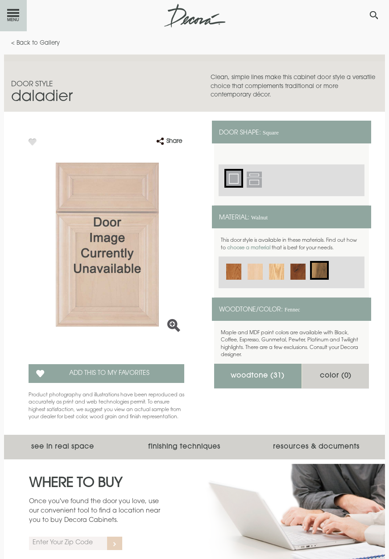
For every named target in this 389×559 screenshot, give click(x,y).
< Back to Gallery (35, 43)
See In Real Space (62, 447)
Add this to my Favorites (109, 373)
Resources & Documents (316, 447)
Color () (336, 376)
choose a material (248, 248)
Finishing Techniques (184, 447)
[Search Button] (374, 15)
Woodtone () (258, 376)
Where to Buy (75, 484)
